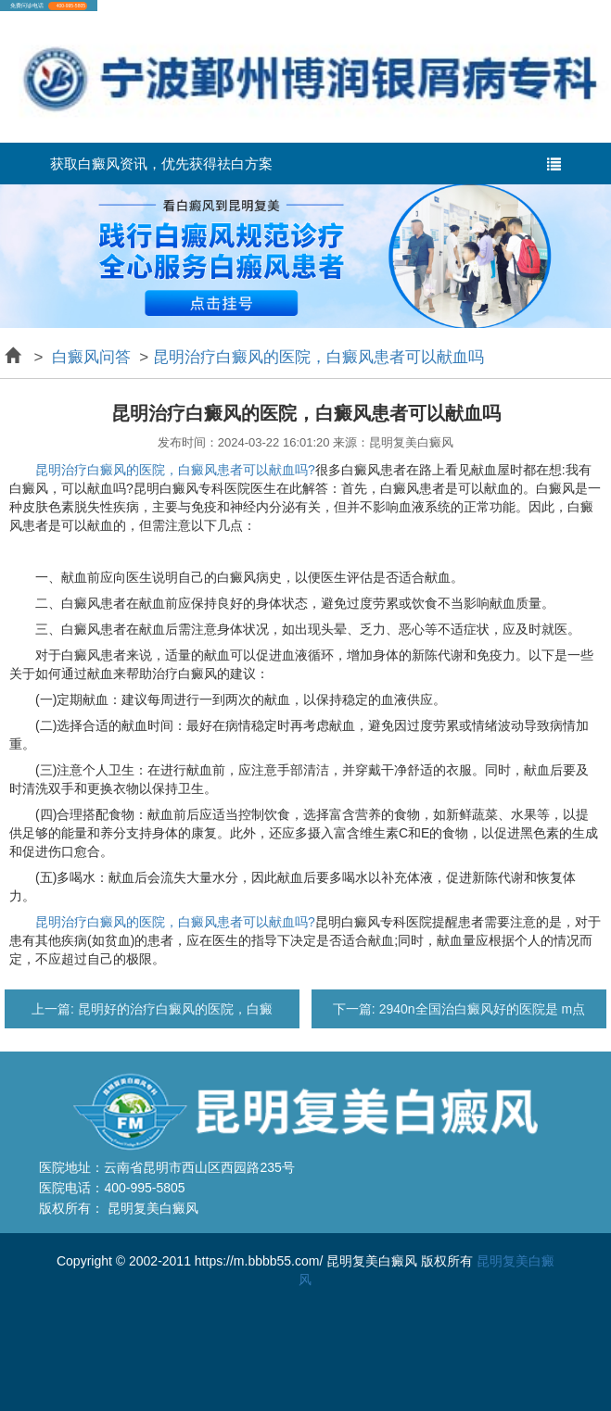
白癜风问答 (90, 357)
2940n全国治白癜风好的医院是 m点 (480, 1009)
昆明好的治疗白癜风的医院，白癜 (173, 1009)
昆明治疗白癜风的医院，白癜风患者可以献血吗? (175, 469)
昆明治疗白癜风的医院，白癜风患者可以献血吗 (318, 357)
